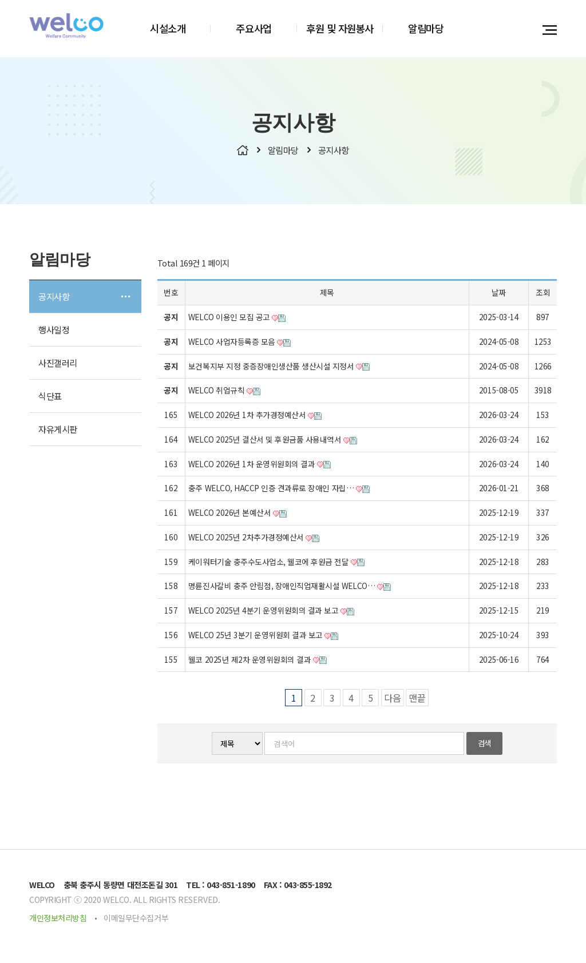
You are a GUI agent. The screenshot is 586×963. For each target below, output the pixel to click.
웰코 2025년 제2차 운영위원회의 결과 (257, 660)
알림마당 (426, 28)
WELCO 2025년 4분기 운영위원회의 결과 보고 (271, 612)
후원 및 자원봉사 (340, 28)
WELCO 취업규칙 (224, 391)
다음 (392, 699)
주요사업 (253, 28)
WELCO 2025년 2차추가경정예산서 (253, 538)
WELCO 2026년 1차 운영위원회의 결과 (259, 465)
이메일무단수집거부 (136, 919)
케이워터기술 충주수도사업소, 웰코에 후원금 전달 (276, 562)
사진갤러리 (57, 364)
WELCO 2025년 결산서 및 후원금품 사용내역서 (272, 441)
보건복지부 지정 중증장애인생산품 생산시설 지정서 (279, 367)
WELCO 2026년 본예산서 (237, 514)
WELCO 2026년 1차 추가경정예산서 (255, 416)
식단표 (50, 397)
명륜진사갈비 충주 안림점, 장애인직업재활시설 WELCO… (289, 587)
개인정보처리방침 (57, 919)
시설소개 (167, 28)
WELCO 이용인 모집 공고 (237, 318)
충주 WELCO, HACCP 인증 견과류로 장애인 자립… (279, 489)
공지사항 (53, 298)
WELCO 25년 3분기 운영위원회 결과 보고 (263, 636)
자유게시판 (57, 430)
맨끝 (417, 699)
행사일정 (53, 331)
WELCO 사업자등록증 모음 (239, 343)
